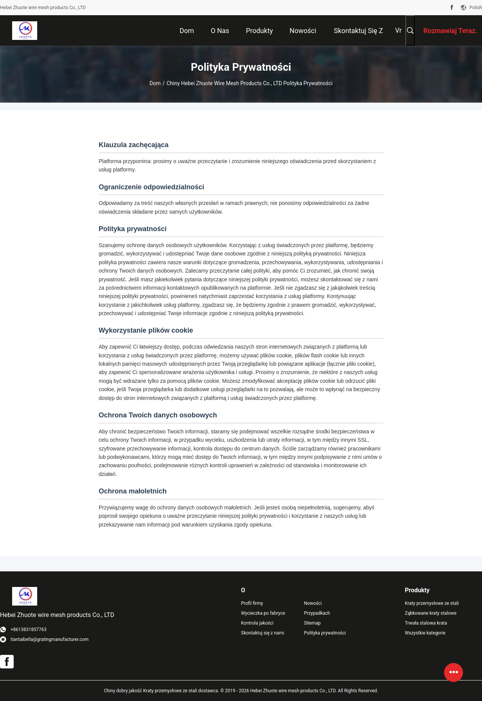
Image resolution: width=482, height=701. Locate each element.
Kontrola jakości (257, 623)
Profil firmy (252, 603)
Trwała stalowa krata (426, 623)
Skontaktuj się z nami (262, 633)
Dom (155, 83)
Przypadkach (317, 613)
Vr (398, 30)
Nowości (313, 603)
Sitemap (312, 623)
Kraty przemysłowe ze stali (432, 603)
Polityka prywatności (325, 633)
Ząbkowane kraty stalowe (431, 613)
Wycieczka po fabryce (263, 613)
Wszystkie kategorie (425, 633)
